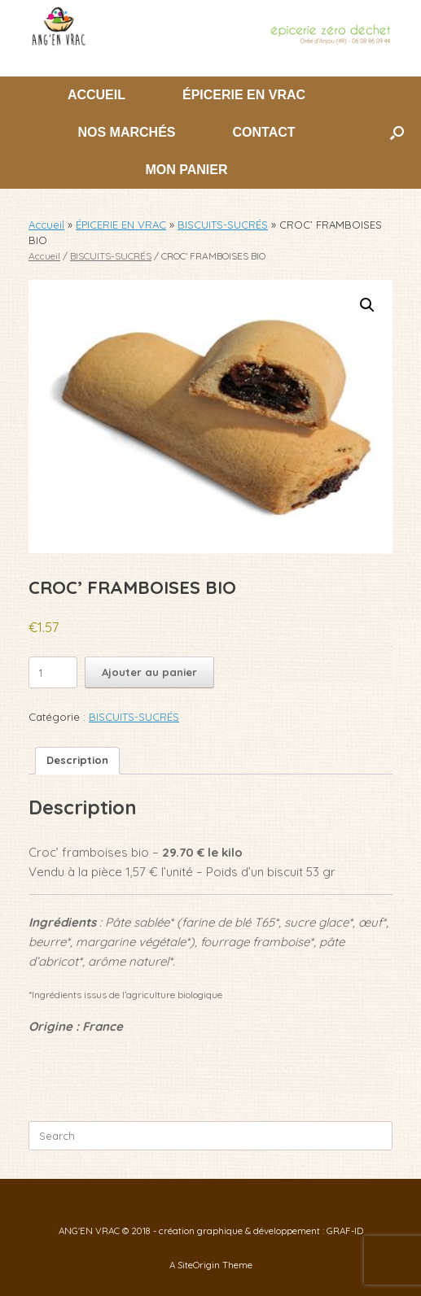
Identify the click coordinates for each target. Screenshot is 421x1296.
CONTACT (263, 132)
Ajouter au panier (149, 672)
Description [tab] (77, 759)
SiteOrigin (199, 1265)
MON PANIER (186, 170)
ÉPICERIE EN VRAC (243, 95)
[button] (397, 132)
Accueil (46, 224)
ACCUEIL (96, 95)
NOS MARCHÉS (126, 132)
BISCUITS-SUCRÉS (223, 224)
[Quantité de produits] (53, 672)
